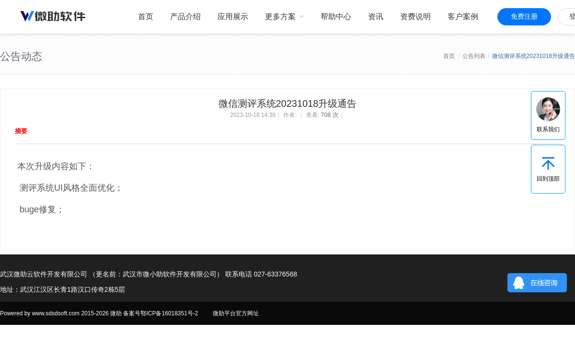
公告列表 (473, 56)
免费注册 (524, 16)
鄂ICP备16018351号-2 (169, 313)
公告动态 (21, 56)
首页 (449, 56)
